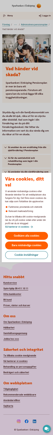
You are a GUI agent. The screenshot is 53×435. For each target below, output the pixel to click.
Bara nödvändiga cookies (26, 245)
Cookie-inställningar (26, 255)
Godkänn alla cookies (26, 236)
